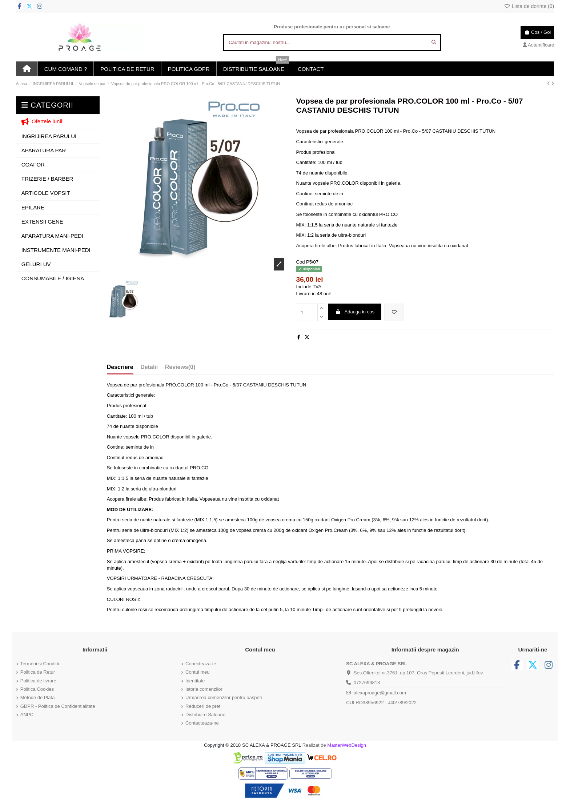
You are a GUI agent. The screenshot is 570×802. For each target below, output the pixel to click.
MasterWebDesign (346, 745)
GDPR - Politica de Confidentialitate (57, 706)
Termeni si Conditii (39, 663)
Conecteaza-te (200, 663)
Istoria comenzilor (203, 689)
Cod (300, 262)
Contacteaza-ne (202, 723)
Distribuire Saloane (205, 714)
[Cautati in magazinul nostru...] (434, 42)
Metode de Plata (37, 697)
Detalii (149, 367)
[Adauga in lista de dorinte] (394, 312)
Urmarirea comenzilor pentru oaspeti (223, 697)
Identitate (195, 680)
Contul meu (197, 672)
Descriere (120, 367)
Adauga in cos (354, 311)
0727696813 (367, 682)
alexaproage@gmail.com (380, 692)
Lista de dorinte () (529, 6)
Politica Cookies (37, 689)
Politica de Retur (37, 672)
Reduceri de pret (202, 706)
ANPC (26, 714)
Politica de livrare (38, 680)
